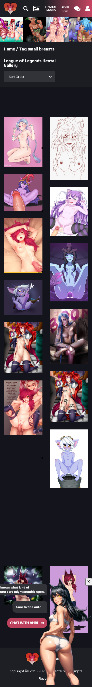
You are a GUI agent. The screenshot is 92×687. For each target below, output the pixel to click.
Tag (23, 49)
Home (9, 49)
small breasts (41, 49)
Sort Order (16, 76)
